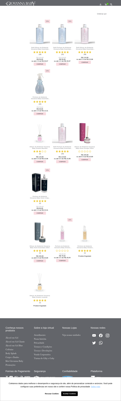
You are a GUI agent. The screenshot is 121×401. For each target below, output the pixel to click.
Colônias (9, 349)
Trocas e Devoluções (43, 350)
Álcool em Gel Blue (14, 345)
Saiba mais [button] (95, 387)
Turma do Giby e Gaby (44, 358)
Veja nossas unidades (71, 335)
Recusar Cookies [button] (52, 394)
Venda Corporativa (42, 354)
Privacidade (39, 343)
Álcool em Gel (12, 337)
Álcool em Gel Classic (15, 341)
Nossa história (40, 339)
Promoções (10, 365)
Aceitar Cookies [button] (69, 394)
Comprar (40, 64)
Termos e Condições (43, 346)
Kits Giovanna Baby (14, 361)
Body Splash (11, 353)
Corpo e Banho (12, 357)
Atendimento (39, 335)
